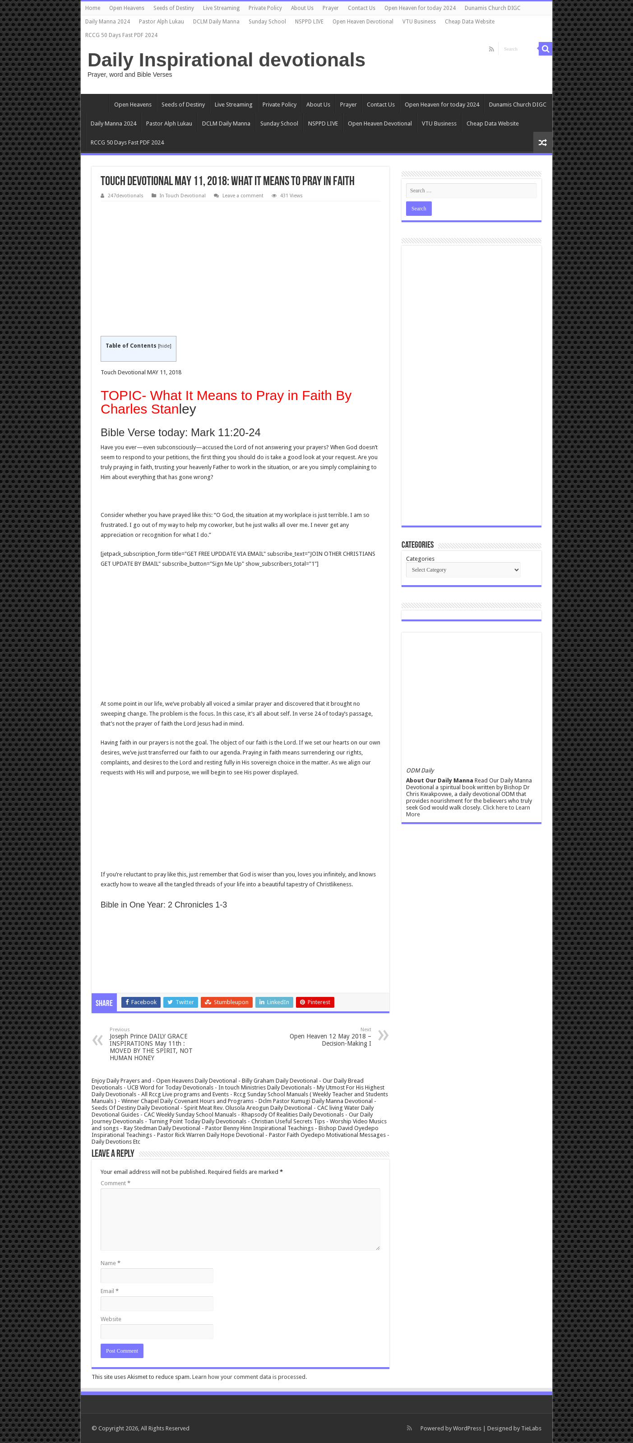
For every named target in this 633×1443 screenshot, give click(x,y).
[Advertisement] (240, 269)
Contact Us (361, 8)
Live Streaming (221, 8)
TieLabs (531, 1428)
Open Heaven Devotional (363, 22)
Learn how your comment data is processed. (249, 1376)
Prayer (331, 8)
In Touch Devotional (183, 196)
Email (110, 1291)
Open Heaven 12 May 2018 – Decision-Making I (325, 1037)
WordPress (467, 1428)
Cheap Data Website (469, 22)
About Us (302, 8)
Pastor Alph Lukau (161, 22)
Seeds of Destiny (173, 8)
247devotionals (125, 196)
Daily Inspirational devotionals (226, 59)
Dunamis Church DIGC (493, 8)
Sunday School (267, 22)
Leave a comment (242, 196)
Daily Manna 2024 (107, 22)
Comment (115, 1183)
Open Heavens (126, 8)
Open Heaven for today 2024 (420, 8)
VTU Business (419, 22)
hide (164, 346)
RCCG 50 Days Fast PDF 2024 (121, 35)
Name (110, 1263)
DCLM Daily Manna (216, 22)
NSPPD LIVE (309, 22)
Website (111, 1319)
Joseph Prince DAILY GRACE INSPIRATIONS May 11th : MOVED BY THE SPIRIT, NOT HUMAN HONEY (156, 1044)
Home (92, 8)
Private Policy (265, 8)
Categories (420, 558)
